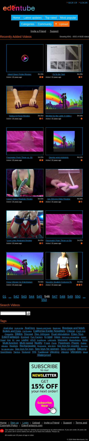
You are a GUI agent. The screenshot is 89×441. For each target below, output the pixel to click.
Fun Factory (37, 337)
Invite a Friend (38, 31)
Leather (25, 340)
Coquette (9, 334)
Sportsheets (6, 352)
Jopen (83, 337)
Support (54, 31)
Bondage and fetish (73, 328)
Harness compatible (70, 337)
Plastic (75, 343)
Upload (36, 422)
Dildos (19, 334)
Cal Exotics (27, 331)
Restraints (41, 346)
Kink (9, 340)
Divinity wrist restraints (59, 157)
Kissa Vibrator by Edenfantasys (19, 282)
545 (39, 296)
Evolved (25, 337)
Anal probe (18, 328)
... (10, 296)
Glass (57, 337)
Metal (84, 340)
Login (83, 3)
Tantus (16, 352)
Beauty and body (43, 328)
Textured (26, 352)
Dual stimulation (60, 334)
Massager (63, 340)
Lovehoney (41, 340)
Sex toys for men (24, 349)
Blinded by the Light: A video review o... (59, 116)
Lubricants (52, 340)
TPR (34, 352)
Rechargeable (28, 345)
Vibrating (54, 352)
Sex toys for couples (68, 346)
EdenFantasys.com (32, 425)
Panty (54, 343)
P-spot (47, 343)
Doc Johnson (42, 334)
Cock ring (80, 331)
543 (24, 296)
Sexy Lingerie (68, 349)
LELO (33, 340)
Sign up (72, 3)
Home (3, 422)
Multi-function (10, 343)
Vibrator (65, 352)
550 (77, 296)
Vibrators (75, 351)
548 (62, 296)
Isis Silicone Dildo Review (58, 199)
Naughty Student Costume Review (59, 282)
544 (31, 296)
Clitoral (71, 331)
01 (4, 296)
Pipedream (64, 343)
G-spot (48, 337)
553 (44, 299)
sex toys (52, 346)
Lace (18, 340)
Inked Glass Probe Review (19, 74)
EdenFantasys (10, 337)
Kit (13, 340)
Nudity (38, 342)
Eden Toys (77, 334)
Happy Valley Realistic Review (19, 199)
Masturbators (75, 340)
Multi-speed (26, 343)
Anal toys (30, 328)
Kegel (2, 340)
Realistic (13, 346)
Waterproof (44, 355)
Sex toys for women (47, 348)
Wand (85, 352)
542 (16, 296)
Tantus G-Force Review (19, 116)
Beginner (57, 328)
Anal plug (8, 328)
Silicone (82, 348)
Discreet (28, 334)
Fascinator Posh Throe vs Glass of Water (59, 240)
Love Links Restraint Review (19, 240)
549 (70, 296)
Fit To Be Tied (59, 74)
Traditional (43, 352)
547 (54, 296)
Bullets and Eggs (12, 331)
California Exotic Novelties (49, 331)
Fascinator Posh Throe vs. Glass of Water (19, 157)
